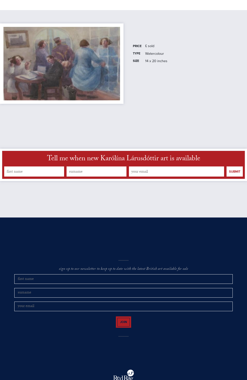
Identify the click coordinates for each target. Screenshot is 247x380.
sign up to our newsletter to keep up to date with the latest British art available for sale (123, 283)
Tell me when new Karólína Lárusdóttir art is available (123, 172)
